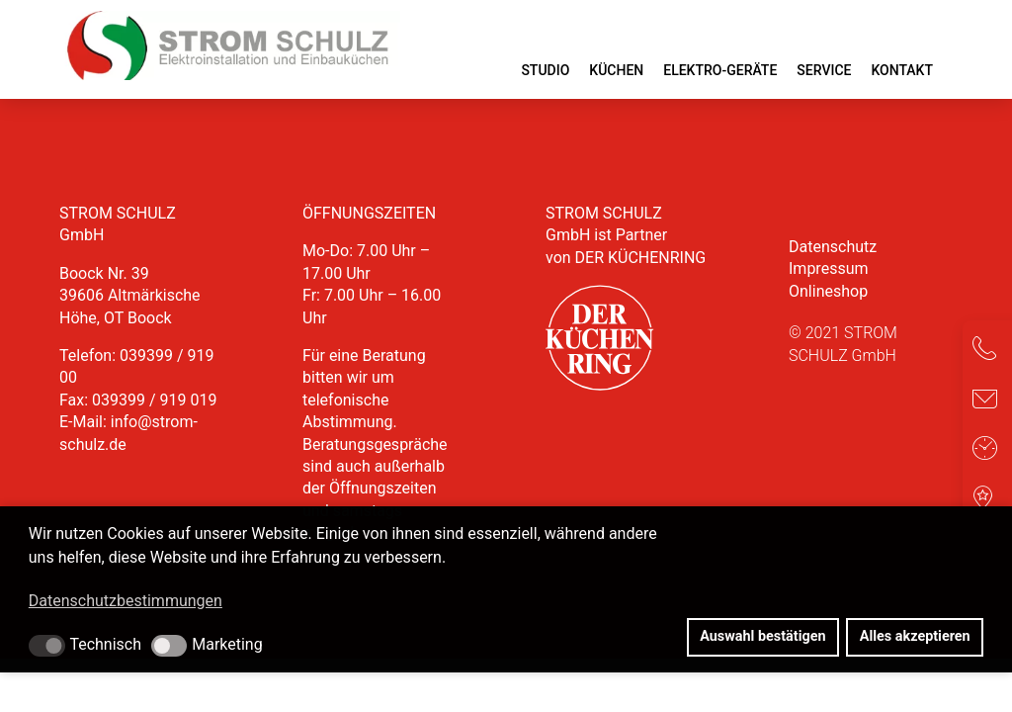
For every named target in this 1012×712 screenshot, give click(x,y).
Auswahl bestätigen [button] (762, 636)
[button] (47, 646)
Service (824, 70)
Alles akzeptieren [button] (915, 636)
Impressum (829, 268)
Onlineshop (828, 291)
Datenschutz (833, 246)
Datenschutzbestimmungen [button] (125, 600)
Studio (545, 70)
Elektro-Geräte (720, 70)
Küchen (616, 70)
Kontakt (902, 70)
